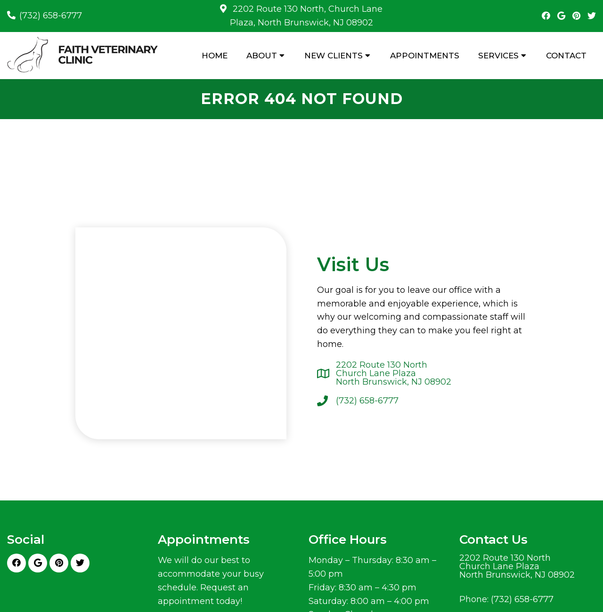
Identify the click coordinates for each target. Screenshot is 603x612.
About (261, 55)
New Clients (333, 55)
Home (215, 55)
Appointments (424, 55)
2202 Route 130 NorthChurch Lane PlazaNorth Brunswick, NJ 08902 (393, 373)
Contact (566, 55)
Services (498, 55)
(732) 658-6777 (50, 15)
